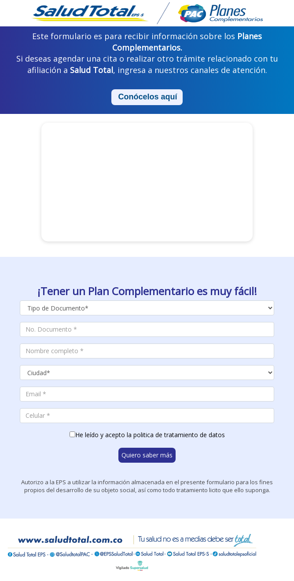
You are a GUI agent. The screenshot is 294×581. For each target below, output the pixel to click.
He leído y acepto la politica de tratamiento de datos (150, 435)
